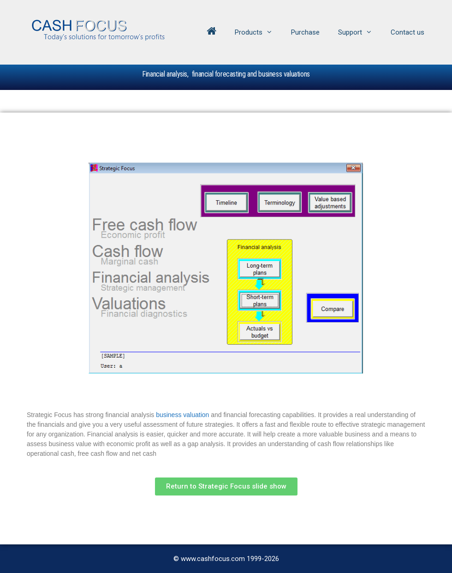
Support (359, 32)
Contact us (407, 32)
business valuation (182, 414)
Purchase (305, 32)
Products (258, 32)
